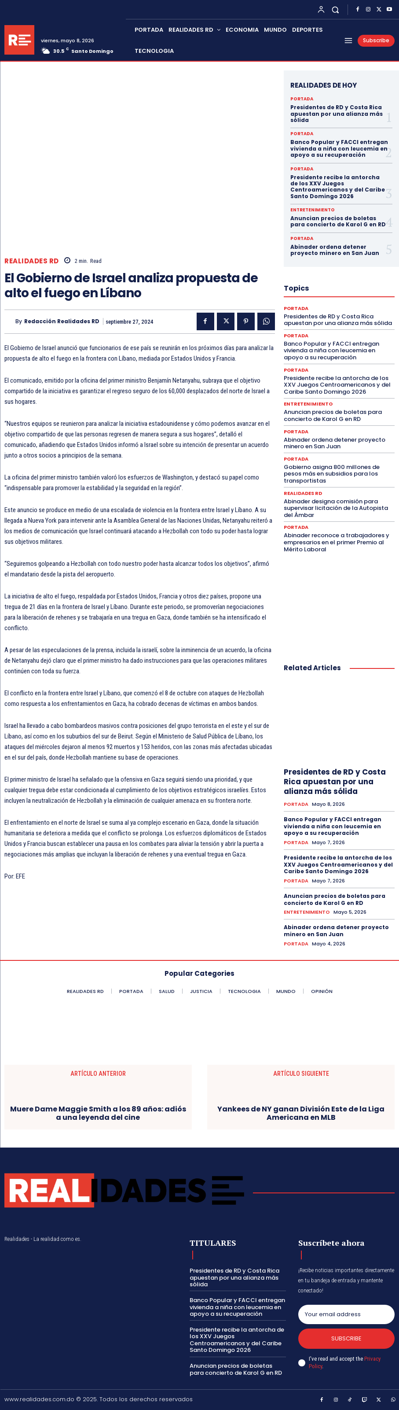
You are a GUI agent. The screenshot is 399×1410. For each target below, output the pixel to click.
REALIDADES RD (31, 261)
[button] (335, 9)
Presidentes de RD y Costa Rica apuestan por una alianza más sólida (336, 113)
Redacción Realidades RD (61, 321)
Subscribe (346, 1338)
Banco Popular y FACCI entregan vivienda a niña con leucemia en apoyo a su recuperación (339, 148)
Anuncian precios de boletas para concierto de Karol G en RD (338, 221)
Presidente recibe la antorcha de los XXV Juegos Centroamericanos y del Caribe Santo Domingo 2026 (337, 186)
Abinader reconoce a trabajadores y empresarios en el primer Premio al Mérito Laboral (336, 542)
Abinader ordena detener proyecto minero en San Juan (334, 250)
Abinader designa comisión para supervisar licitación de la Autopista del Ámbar (336, 508)
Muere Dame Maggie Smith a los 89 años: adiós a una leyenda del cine (98, 1113)
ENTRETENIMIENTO (312, 210)
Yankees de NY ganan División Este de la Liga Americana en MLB (300, 1113)
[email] (346, 1314)
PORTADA (301, 99)
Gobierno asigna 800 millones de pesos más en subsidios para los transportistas (332, 474)
